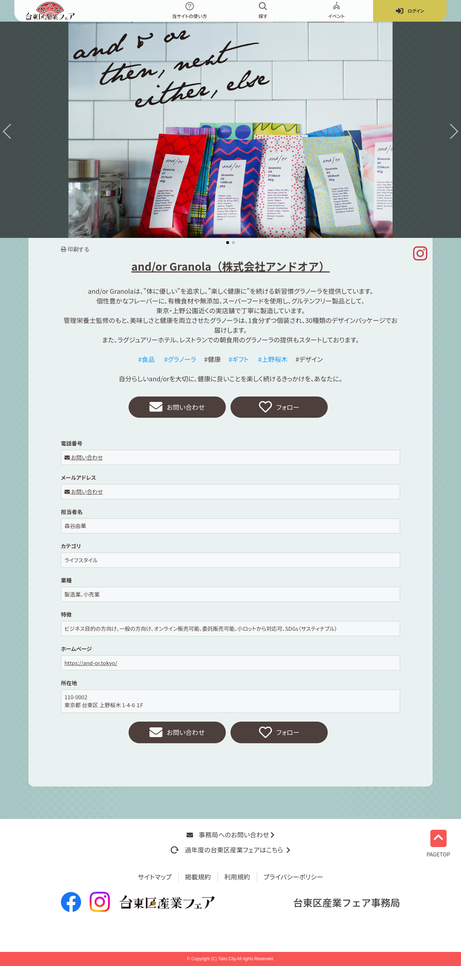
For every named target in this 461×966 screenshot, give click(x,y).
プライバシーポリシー (293, 876)
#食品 (146, 359)
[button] (10, 131)
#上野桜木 (272, 359)
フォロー (279, 407)
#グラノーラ (180, 359)
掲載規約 (198, 876)
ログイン (410, 11)
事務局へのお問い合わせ (230, 834)
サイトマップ (155, 876)
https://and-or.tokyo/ (90, 662)
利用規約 (237, 876)
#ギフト (239, 359)
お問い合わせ (177, 407)
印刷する (77, 249)
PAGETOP (438, 843)
